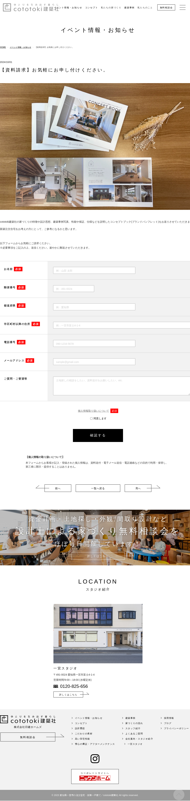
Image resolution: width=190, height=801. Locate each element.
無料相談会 (166, 7)
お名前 (13, 269)
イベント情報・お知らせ (68, 7)
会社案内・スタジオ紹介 (139, 744)
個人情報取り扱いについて (98, 411)
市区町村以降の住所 (22, 324)
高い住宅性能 (82, 744)
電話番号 (14, 342)
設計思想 (80, 733)
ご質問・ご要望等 (15, 378)
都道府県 (14, 305)
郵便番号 (14, 287)
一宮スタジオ (135, 749)
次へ (138, 493)
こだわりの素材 (84, 738)
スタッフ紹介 (132, 733)
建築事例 (129, 7)
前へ (57, 493)
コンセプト (91, 7)
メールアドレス (19, 360)
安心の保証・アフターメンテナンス (95, 749)
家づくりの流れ (134, 728)
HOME (3, 47)
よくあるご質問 (134, 738)
